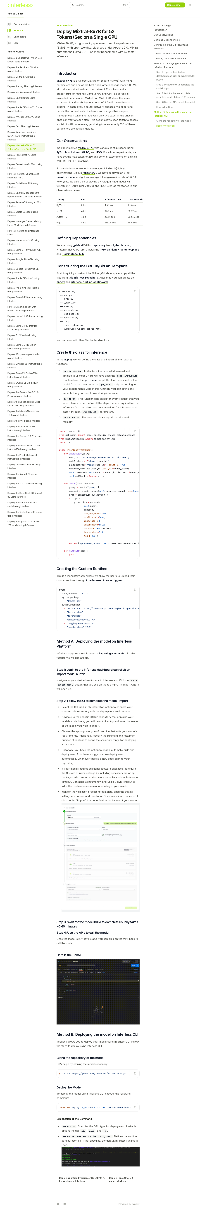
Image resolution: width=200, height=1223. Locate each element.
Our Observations (163, 34)
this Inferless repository (83, 277)
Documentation (18, 24)
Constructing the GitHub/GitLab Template (171, 46)
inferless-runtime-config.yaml (89, 282)
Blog (13, 43)
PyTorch (62, 152)
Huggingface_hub (73, 253)
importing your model (112, 653)
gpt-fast (78, 245)
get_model (90, 380)
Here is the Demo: (165, 107)
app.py (61, 282)
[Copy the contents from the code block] (135, 291)
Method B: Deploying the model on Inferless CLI (173, 114)
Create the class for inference (170, 53)
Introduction (160, 29)
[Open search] (100, 5)
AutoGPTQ (82, 152)
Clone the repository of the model (173, 120)
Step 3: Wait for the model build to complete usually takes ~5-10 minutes (175, 95)
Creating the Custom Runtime (170, 58)
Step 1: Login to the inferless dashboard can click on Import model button (175, 76)
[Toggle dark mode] (190, 4)
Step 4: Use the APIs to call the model (175, 102)
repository (88, 172)
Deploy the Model (165, 125)
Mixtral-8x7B (65, 80)
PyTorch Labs (121, 245)
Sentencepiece (129, 249)
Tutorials (15, 30)
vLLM (71, 152)
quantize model (66, 177)
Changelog (16, 37)
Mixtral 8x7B (86, 147)
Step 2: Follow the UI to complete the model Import (175, 86)
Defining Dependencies (167, 39)
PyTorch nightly (109, 249)
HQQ (99, 152)
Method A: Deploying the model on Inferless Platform (173, 65)
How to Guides (15, 14)
